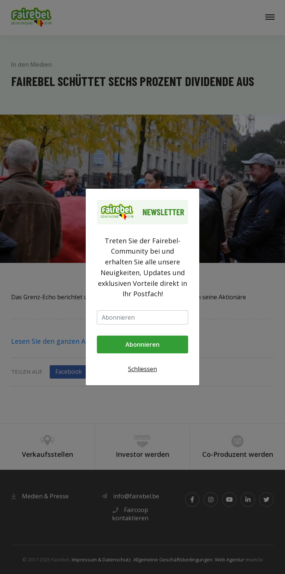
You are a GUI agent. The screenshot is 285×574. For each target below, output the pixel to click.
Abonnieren (142, 344)
